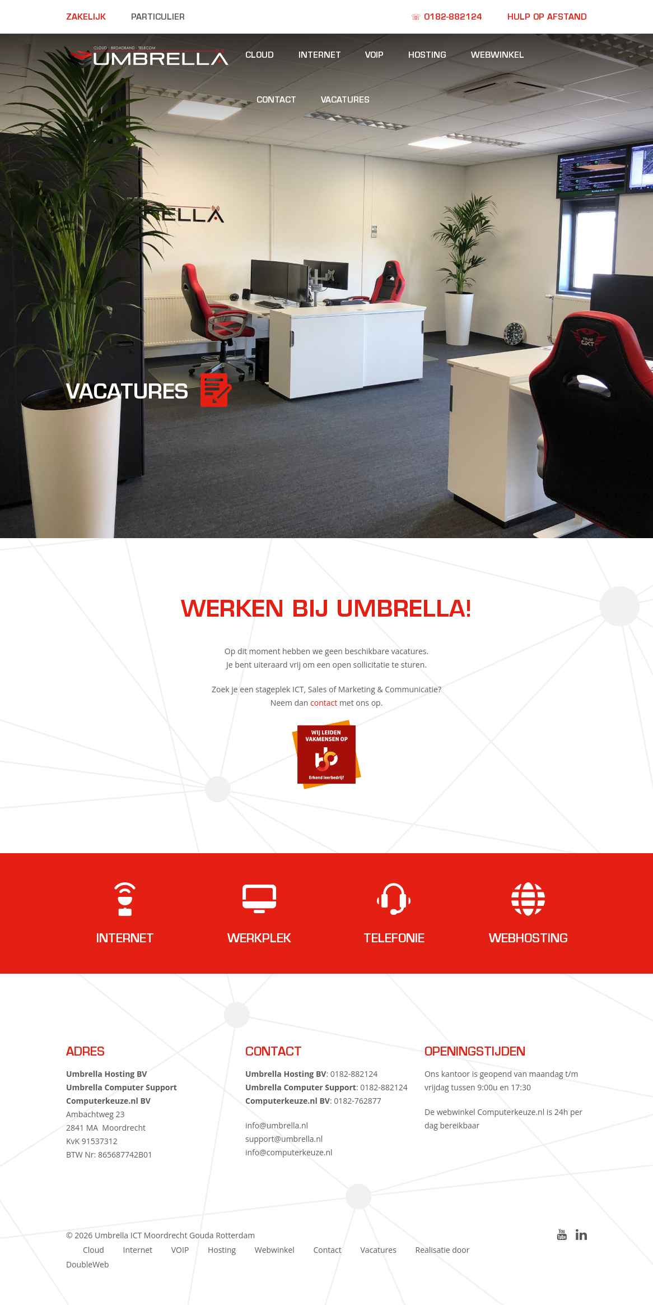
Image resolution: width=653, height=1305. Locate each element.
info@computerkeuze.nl (289, 1152)
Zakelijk (86, 17)
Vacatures (345, 100)
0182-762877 (357, 1100)
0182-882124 (354, 1073)
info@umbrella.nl (276, 1125)
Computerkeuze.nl (510, 1112)
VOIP (374, 56)
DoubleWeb (87, 1264)
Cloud (259, 56)
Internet (319, 56)
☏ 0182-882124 (446, 17)
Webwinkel (497, 56)
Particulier (158, 17)
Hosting (427, 56)
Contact (276, 100)
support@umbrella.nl (284, 1138)
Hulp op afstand (547, 17)
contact (323, 702)
